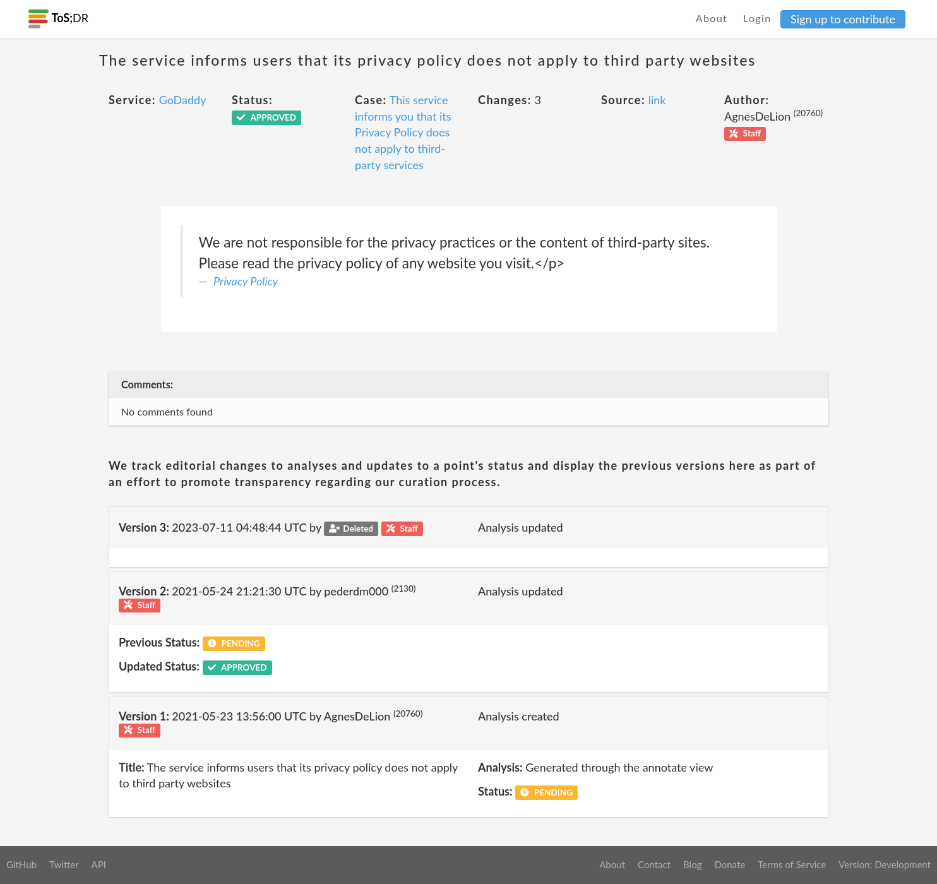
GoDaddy (182, 100)
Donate (729, 864)
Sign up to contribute (843, 19)
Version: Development (885, 864)
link (657, 100)
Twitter (64, 864)
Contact (654, 864)
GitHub (21, 864)
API (98, 864)
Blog (692, 864)
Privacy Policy (245, 281)
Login (757, 18)
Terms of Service (792, 864)
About (712, 18)
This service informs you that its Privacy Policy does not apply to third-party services (403, 132)
